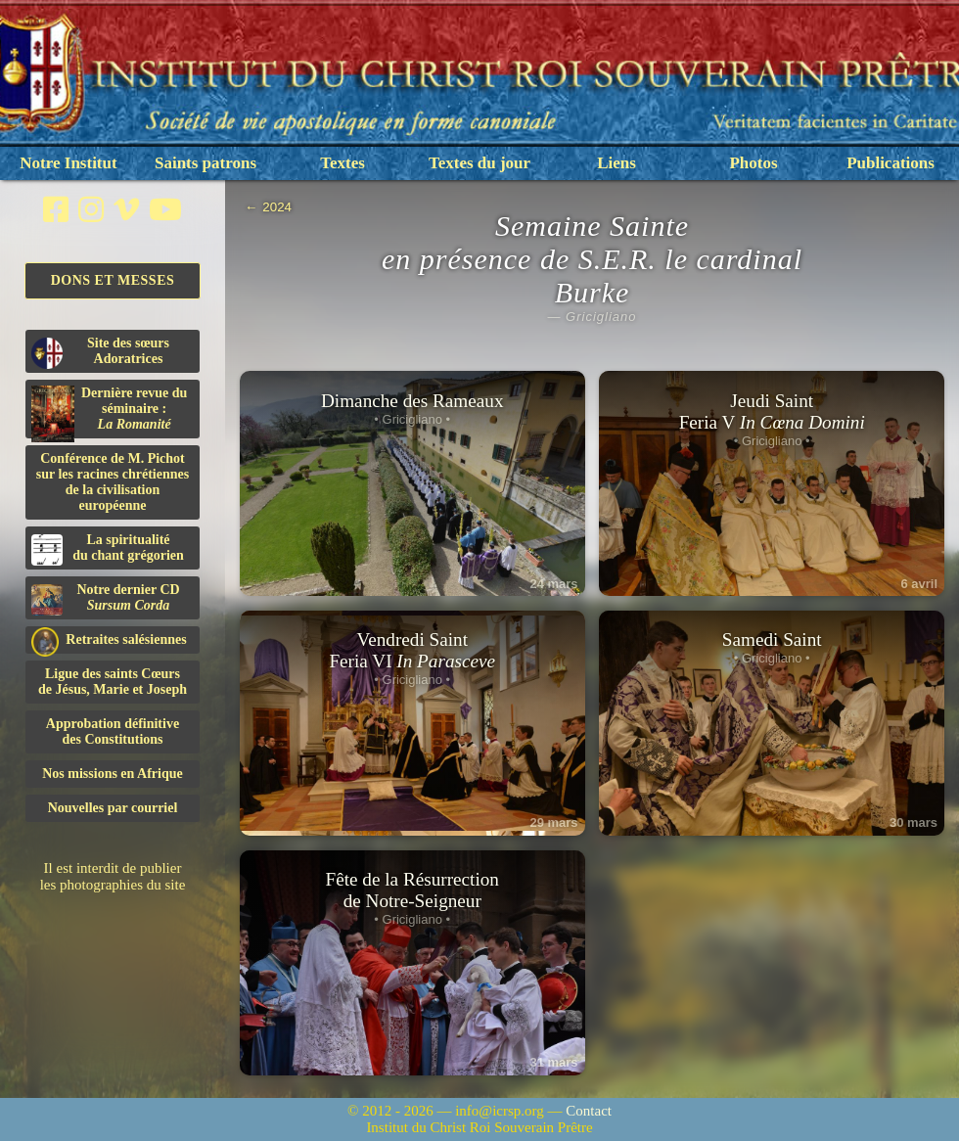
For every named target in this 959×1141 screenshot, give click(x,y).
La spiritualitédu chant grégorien (107, 549)
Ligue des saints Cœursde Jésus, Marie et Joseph (112, 681)
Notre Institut (68, 163)
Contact (589, 1110)
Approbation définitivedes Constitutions (112, 731)
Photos (753, 163)
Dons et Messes (113, 280)
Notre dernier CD (105, 599)
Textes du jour (479, 163)
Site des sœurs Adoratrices (100, 352)
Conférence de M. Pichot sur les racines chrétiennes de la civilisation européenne (112, 482)
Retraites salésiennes (109, 640)
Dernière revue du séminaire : (109, 412)
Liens (616, 163)
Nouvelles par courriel (113, 807)
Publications (890, 163)
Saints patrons (205, 163)
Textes (342, 163)
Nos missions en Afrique (112, 773)
